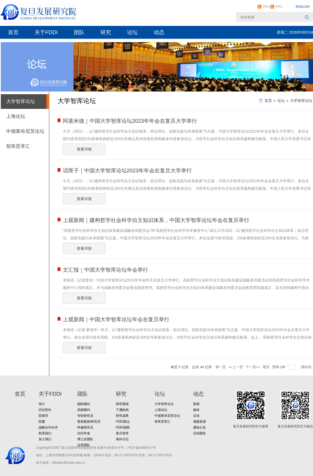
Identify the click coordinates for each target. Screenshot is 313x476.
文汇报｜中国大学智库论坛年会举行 (105, 270)
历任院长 (45, 410)
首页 (13, 32)
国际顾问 (83, 404)
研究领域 (122, 404)
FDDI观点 (123, 421)
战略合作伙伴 (48, 427)
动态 (159, 32)
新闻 (196, 404)
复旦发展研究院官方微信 (295, 426)
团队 (79, 32)
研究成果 (122, 416)
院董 (42, 421)
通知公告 (199, 427)
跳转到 (306, 367)
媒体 (196, 410)
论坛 (132, 32)
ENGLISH (303, 7)
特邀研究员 (85, 427)
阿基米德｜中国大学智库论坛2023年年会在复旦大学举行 (130, 121)
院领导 (43, 416)
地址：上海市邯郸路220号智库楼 (59, 455)
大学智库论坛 (20, 101)
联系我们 (45, 433)
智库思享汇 (18, 146)
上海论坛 (15, 116)
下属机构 (122, 410)
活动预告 (199, 433)
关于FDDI (46, 32)
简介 (42, 404)
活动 (196, 416)
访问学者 (83, 433)
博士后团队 (85, 439)
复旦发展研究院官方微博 (250, 426)
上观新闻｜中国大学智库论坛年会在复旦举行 (116, 319)
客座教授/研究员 (88, 421)
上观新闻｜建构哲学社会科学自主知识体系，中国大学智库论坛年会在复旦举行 (156, 220)
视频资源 (199, 421)
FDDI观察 (123, 427)
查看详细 (84, 149)
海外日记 (122, 439)
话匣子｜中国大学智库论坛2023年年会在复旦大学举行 (127, 170)
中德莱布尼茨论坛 (25, 131)
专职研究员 (85, 416)
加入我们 (45, 439)
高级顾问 (83, 410)
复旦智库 (122, 433)
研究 (105, 32)
